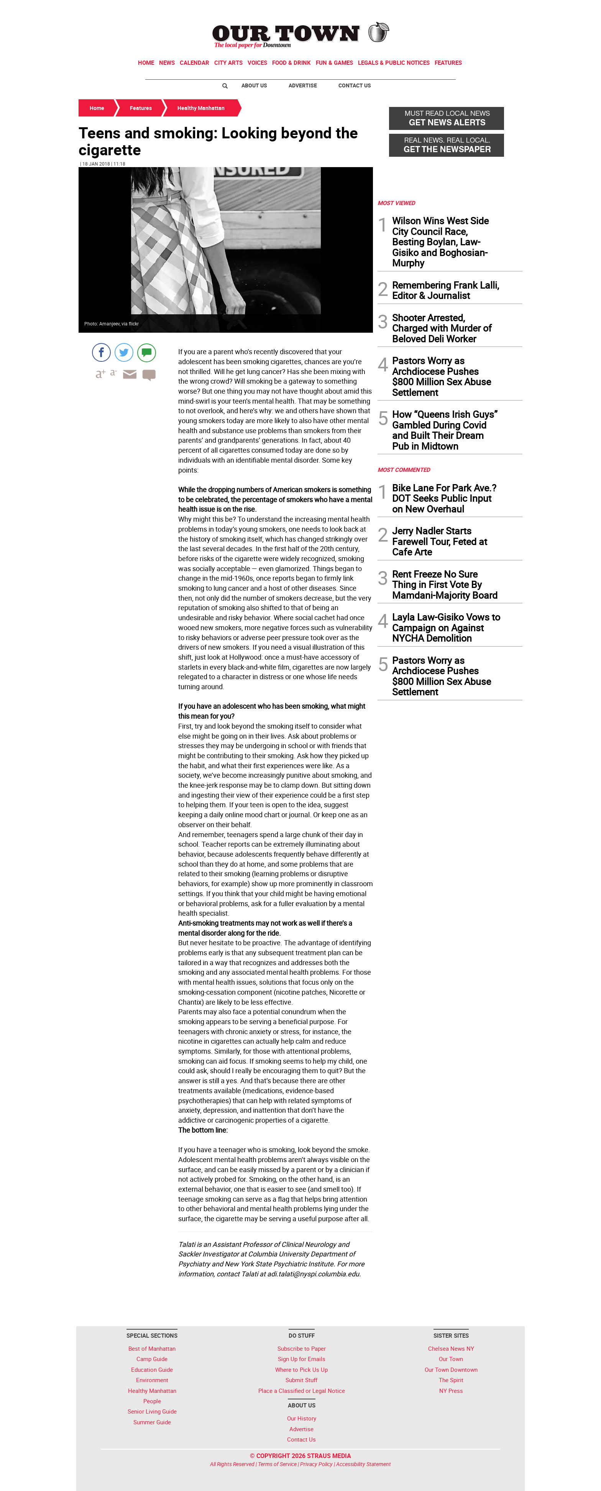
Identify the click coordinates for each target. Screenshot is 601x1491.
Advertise (303, 85)
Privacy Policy (316, 1464)
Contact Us (354, 85)
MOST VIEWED (396, 203)
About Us (254, 85)
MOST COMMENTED (404, 469)
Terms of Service (277, 1464)
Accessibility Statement (363, 1464)
